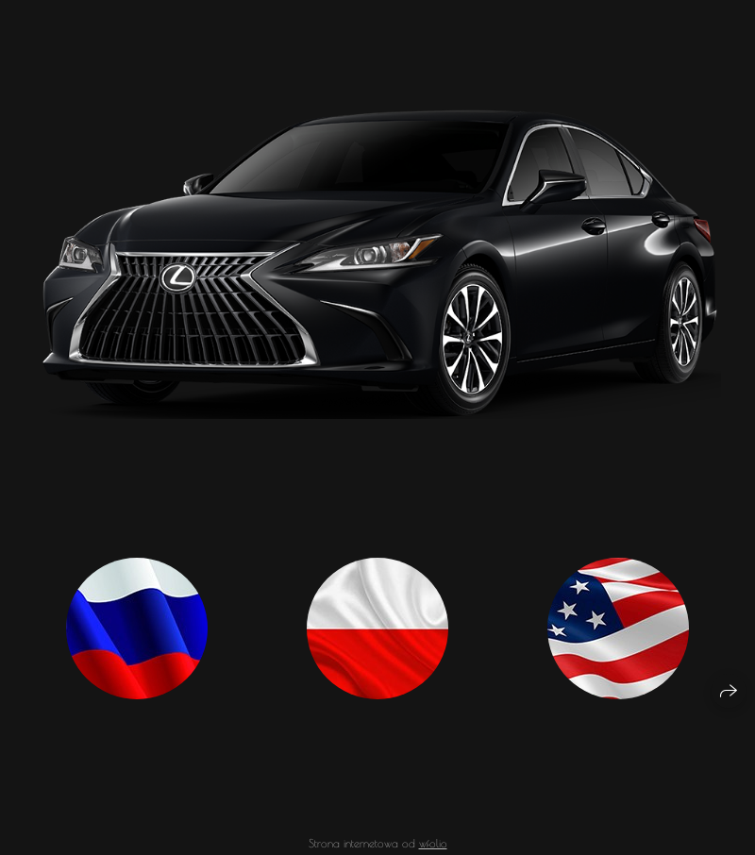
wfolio (433, 847)
